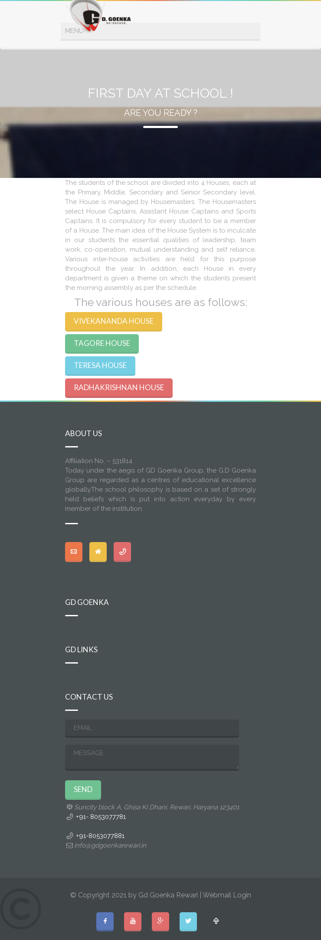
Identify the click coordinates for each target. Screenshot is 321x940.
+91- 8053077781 (101, 817)
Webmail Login (227, 895)
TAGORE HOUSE (102, 343)
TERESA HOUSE (100, 365)
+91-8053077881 (100, 836)
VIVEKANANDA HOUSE (114, 320)
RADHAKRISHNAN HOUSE (119, 387)
